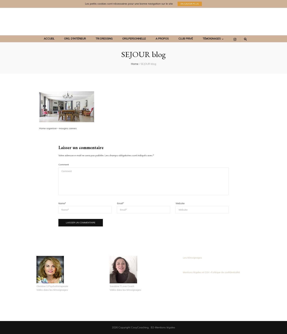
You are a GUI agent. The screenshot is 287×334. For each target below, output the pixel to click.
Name (62, 203)
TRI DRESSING (104, 38)
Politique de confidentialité (225, 272)
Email (120, 203)
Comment (63, 164)
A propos (162, 38)
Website (180, 203)
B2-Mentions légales (163, 327)
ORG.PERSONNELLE (134, 38)
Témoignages (212, 38)
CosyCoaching (140, 327)
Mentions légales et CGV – (197, 272)
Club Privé (185, 38)
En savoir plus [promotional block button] (190, 3)
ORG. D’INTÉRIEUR (75, 38)
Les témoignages (192, 257)
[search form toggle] (245, 39)
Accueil (49, 38)
